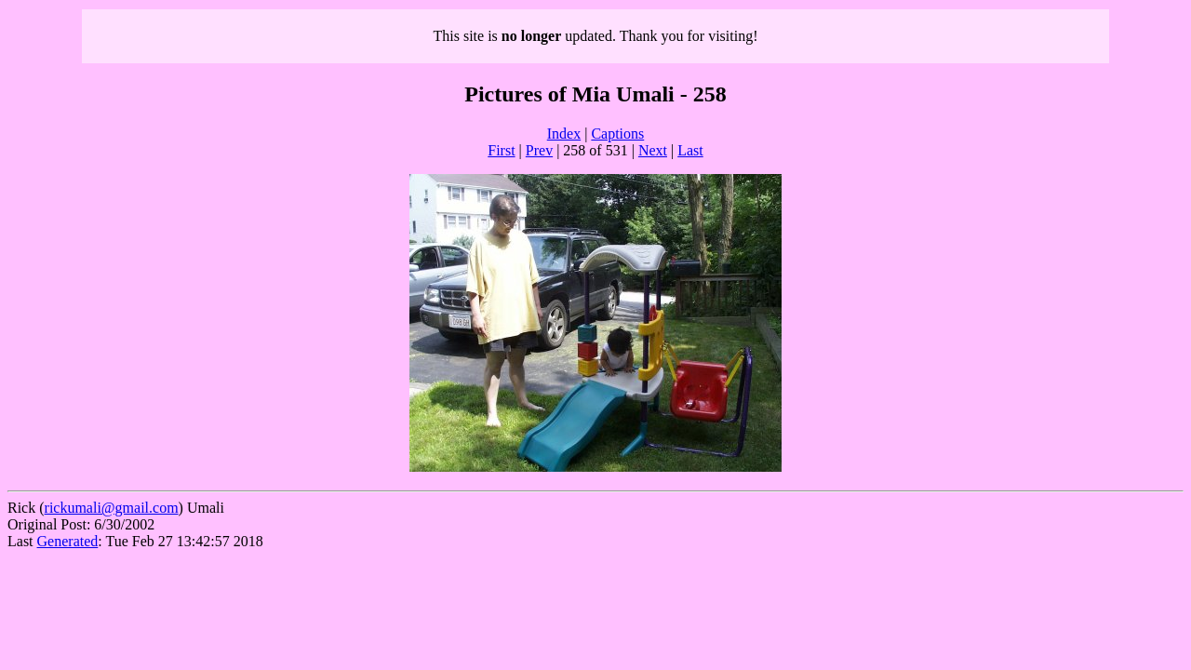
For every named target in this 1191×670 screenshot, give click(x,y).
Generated (68, 541)
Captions (617, 133)
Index (564, 133)
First (501, 150)
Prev (539, 150)
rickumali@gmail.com (112, 508)
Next (652, 150)
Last (690, 150)
